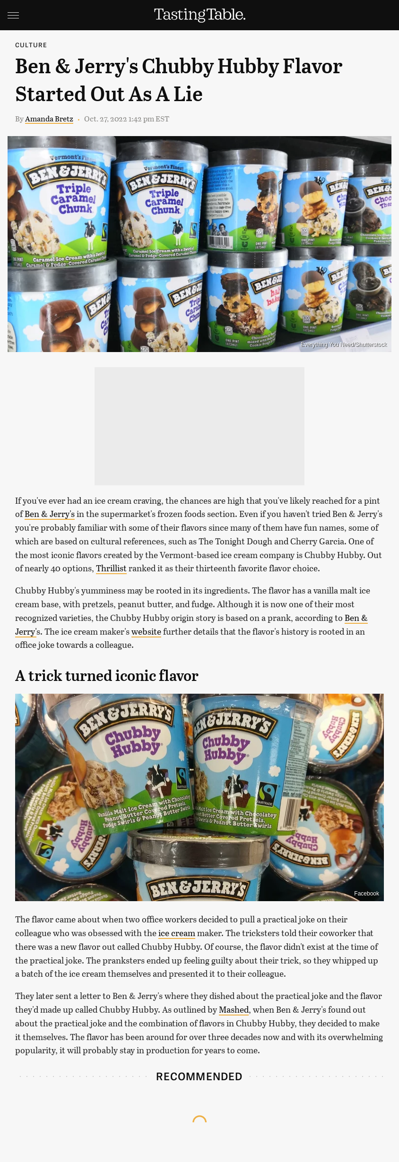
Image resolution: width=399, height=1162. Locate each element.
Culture (31, 45)
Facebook (366, 893)
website (146, 631)
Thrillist (111, 568)
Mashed (234, 1009)
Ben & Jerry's (50, 514)
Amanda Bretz (49, 118)
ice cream (176, 933)
